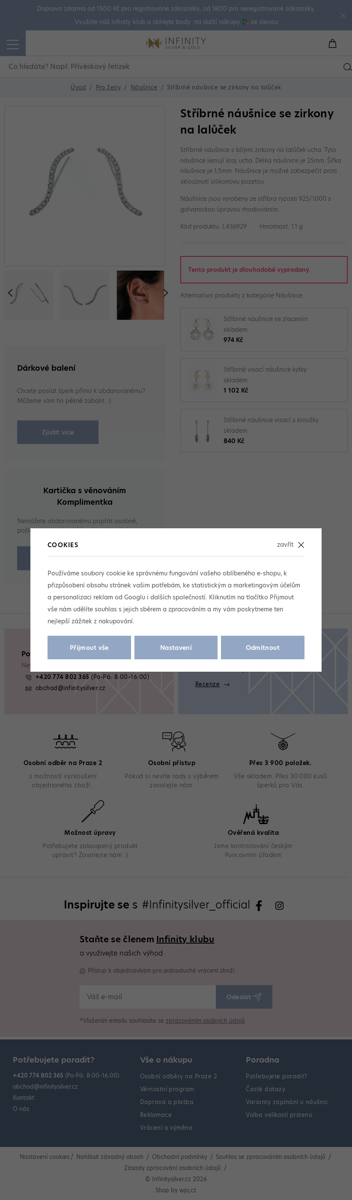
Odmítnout (263, 647)
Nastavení (176, 647)
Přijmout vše (89, 647)
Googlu (134, 597)
